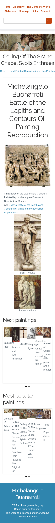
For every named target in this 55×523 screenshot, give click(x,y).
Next (47, 355)
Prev (7, 355)
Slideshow (10, 11)
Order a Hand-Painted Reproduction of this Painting (27, 71)
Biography (18, 7)
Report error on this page (27, 509)
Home (7, 7)
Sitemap (24, 11)
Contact (45, 11)
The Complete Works (39, 7)
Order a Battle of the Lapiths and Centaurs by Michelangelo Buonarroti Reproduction (24, 209)
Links (35, 11)
